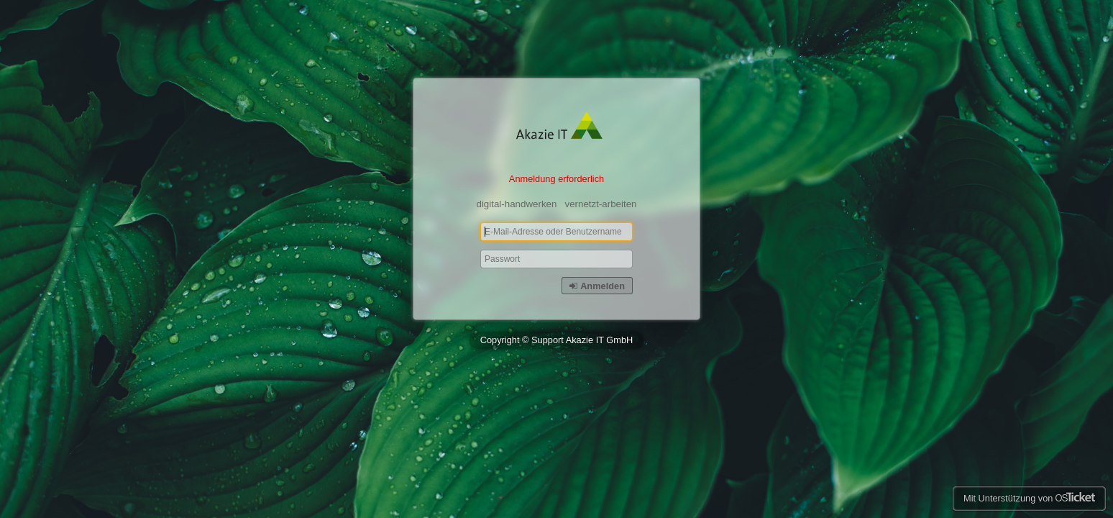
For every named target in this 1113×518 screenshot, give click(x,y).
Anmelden (597, 286)
